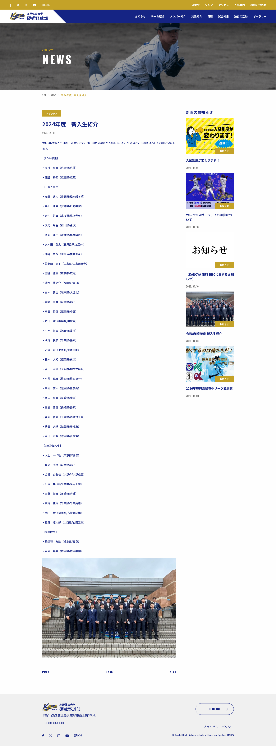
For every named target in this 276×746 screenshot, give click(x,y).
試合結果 (223, 16)
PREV (45, 672)
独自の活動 (241, 16)
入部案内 (239, 5)
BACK (109, 672)
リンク (209, 5)
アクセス (223, 5)
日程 (210, 16)
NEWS (54, 95)
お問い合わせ (258, 5)
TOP (44, 95)
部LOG (46, 5)
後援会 (195, 5)
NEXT (173, 672)
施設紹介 (196, 16)
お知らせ (140, 16)
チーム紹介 (157, 16)
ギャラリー (259, 16)
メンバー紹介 (178, 16)
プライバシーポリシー (218, 726)
